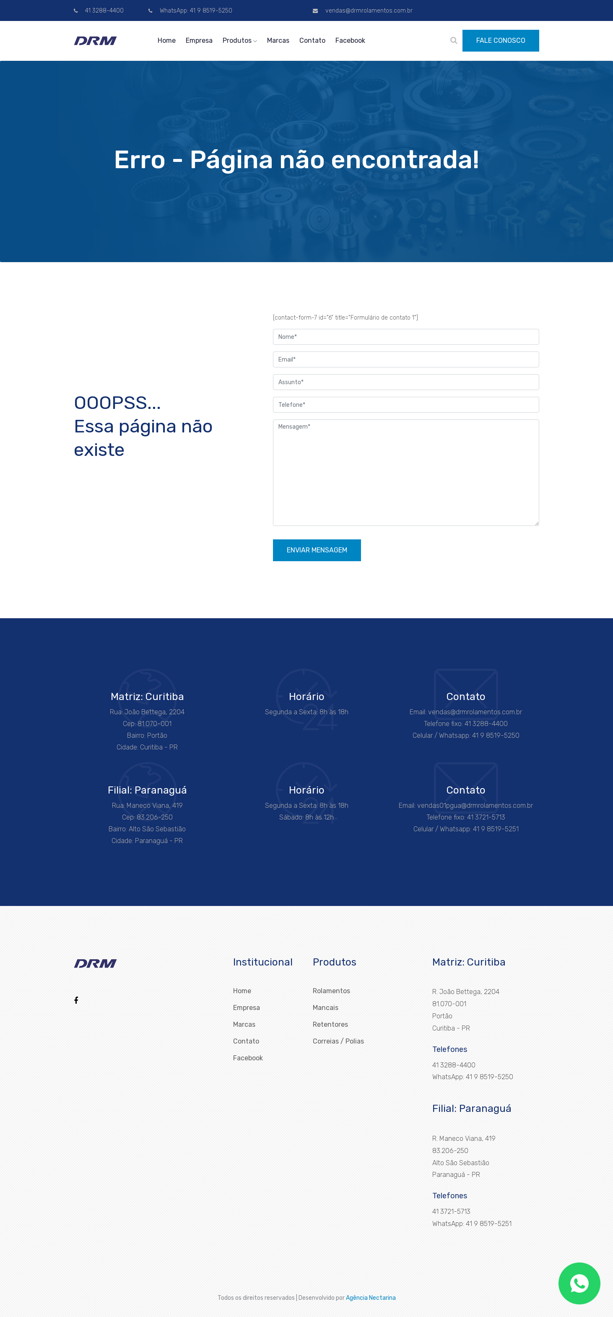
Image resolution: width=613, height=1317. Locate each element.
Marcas (278, 40)
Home (167, 40)
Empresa (199, 40)
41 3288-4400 (99, 10)
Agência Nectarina (371, 1297)
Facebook (350, 40)
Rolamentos (331, 991)
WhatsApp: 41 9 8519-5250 (190, 10)
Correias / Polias (338, 1041)
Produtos (240, 40)
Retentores (330, 1024)
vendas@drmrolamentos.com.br (363, 10)
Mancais (325, 1008)
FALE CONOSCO (500, 40)
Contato (312, 40)
